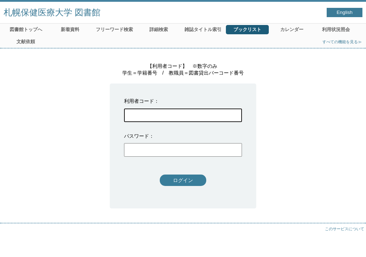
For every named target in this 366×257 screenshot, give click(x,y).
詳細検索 (158, 29)
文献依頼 (25, 41)
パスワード (136, 136)
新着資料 (70, 29)
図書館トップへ (26, 29)
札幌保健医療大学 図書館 (52, 12)
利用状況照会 (336, 29)
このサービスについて (344, 229)
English (345, 12)
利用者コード (139, 101)
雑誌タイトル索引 (203, 29)
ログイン (183, 180)
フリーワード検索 (114, 29)
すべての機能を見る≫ (342, 42)
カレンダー (291, 29)
